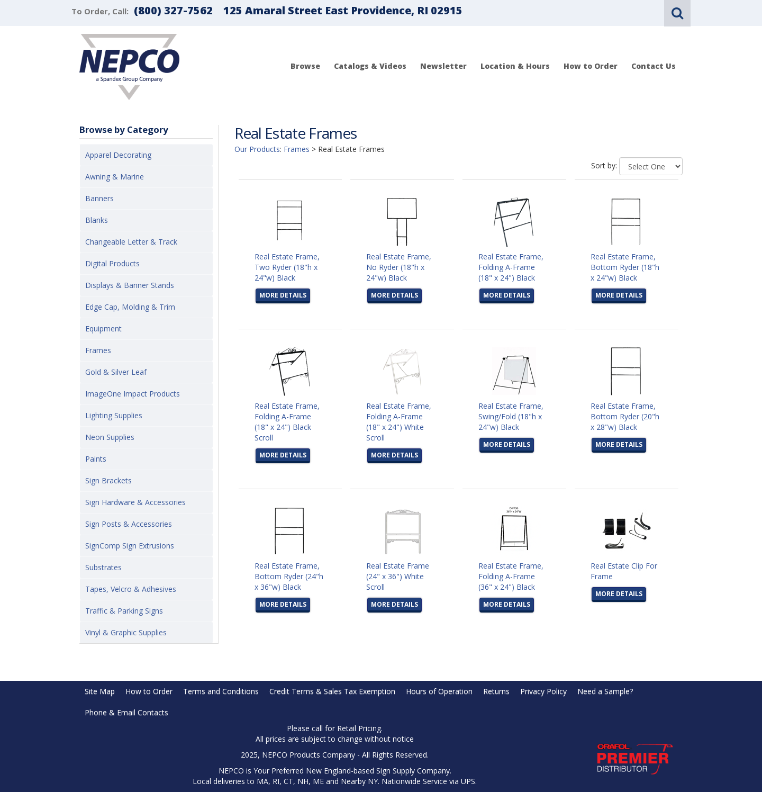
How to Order (591, 66)
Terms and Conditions (221, 691)
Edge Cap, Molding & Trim (130, 307)
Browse (305, 66)
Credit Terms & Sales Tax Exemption (332, 691)
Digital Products (112, 263)
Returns (496, 691)
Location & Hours (515, 66)
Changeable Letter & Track (131, 242)
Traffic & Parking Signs (124, 611)
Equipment (103, 328)
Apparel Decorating (118, 155)
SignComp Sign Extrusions (129, 546)
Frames (98, 350)
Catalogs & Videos (370, 66)
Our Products (257, 149)
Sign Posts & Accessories (128, 524)
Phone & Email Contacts (126, 712)
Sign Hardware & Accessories (135, 502)
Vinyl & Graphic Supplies (126, 632)
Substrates (103, 567)
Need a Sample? (605, 691)
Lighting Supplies (113, 415)
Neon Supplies (109, 437)
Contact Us (653, 66)
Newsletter (443, 66)
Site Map (100, 691)
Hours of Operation (439, 691)
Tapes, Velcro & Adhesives (130, 589)
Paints (95, 459)
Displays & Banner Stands (129, 285)
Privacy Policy (543, 691)
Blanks (96, 220)
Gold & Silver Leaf (116, 372)
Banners (99, 198)
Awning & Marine (114, 177)
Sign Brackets (108, 480)
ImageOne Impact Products (132, 394)
